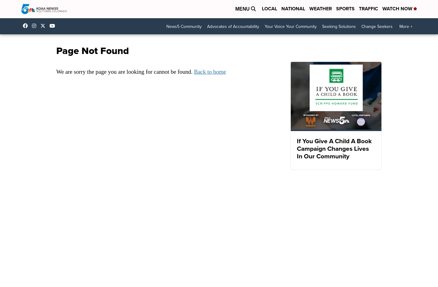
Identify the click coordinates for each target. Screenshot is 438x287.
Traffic (368, 8)
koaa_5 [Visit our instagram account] (35, 25)
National (293, 8)
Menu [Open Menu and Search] (245, 9)
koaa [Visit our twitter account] (44, 25)
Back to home (210, 72)
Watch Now (399, 8)
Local (269, 8)
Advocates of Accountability (233, 26)
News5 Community (184, 26)
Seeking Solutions (339, 26)
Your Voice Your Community (291, 26)
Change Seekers (377, 26)
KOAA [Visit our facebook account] (27, 25)
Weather (320, 8)
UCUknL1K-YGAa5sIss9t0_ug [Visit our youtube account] (54, 25)
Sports (345, 8)
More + (405, 26)
